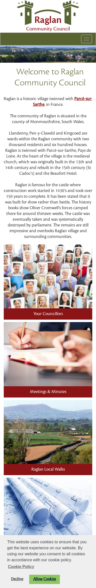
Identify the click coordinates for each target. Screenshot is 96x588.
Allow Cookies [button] (44, 579)
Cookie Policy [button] (21, 567)
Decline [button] (17, 579)
